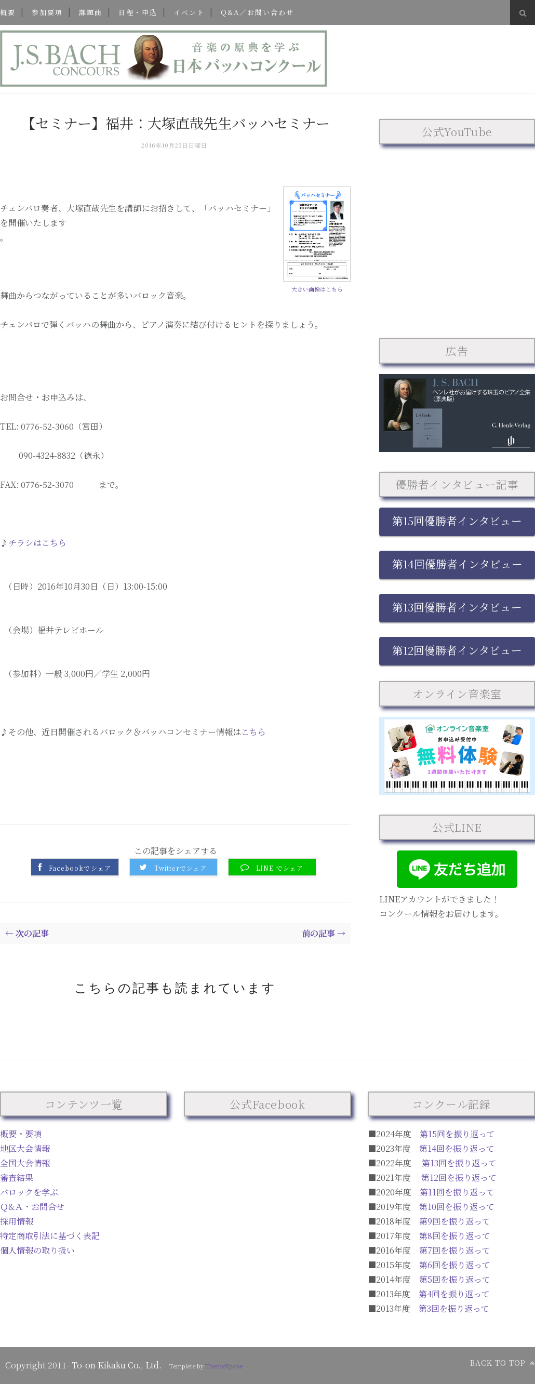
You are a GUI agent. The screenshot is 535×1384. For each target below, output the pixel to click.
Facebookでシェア (80, 868)
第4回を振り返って (454, 1294)
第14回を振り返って (456, 1148)
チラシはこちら (37, 543)
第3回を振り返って (454, 1308)
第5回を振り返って (454, 1279)
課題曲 (90, 12)
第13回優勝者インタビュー (457, 607)
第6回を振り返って (454, 1265)
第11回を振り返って (457, 1192)
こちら (253, 732)
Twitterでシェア (180, 868)
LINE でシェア (280, 868)
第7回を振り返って (454, 1250)
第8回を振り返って (454, 1236)
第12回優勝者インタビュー (457, 650)
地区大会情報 (25, 1148)
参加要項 (47, 12)
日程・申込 (137, 12)
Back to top (502, 1363)
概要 (8, 12)
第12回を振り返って (459, 1177)
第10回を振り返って (456, 1207)
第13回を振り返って (459, 1163)
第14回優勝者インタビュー (457, 563)
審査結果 (16, 1177)
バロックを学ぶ (29, 1192)
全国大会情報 (25, 1163)
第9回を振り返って (454, 1221)
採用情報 (16, 1221)
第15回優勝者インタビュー (457, 520)
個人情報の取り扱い (37, 1250)
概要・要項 (21, 1134)
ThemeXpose (224, 1366)
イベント (189, 12)
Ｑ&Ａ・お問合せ (32, 1207)
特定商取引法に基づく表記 (50, 1236)
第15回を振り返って (457, 1134)
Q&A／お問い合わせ (257, 12)
